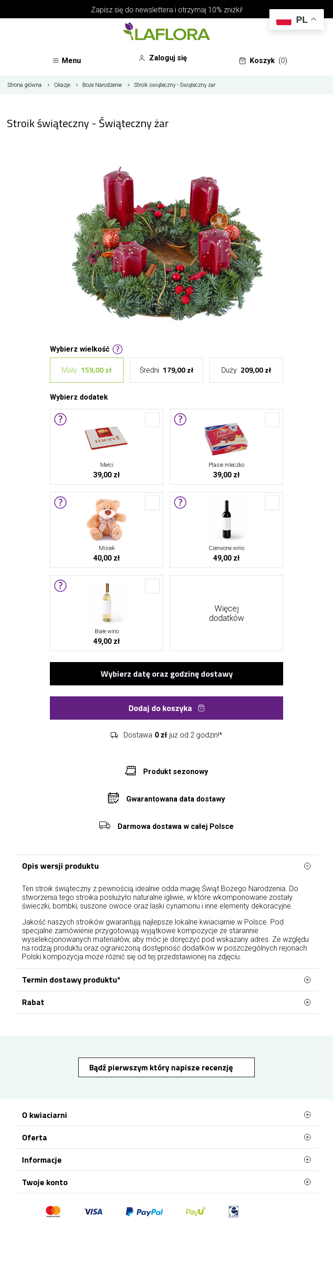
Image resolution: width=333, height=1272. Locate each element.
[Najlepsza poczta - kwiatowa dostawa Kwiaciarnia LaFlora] (166, 32)
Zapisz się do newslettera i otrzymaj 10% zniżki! (166, 9)
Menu (66, 60)
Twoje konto (166, 1182)
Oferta (166, 1137)
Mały (87, 370)
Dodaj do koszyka (167, 708)
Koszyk (263, 60)
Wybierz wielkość (86, 348)
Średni (166, 370)
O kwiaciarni (166, 1114)
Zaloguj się (162, 58)
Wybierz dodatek (79, 396)
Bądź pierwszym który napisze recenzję (162, 1067)
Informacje (166, 1159)
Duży (246, 370)
